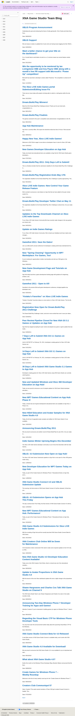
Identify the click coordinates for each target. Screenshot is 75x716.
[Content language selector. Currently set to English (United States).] (8, 709)
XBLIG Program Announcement (37, 27)
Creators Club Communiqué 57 (37, 685)
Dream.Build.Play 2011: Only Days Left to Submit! (45, 162)
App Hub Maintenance (32, 126)
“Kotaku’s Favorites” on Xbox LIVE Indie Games (45, 296)
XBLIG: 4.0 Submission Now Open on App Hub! (44, 454)
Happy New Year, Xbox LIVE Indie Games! (42, 139)
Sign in (71, 1)
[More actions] (71, 13)
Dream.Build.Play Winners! (35, 102)
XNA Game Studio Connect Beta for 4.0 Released (45, 634)
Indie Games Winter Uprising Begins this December (46, 441)
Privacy (32, 713)
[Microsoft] (3, 2)
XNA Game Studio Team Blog (42, 13)
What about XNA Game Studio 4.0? (38, 659)
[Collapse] (17, 12)
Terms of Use (54, 713)
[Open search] (68, 2)
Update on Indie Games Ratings (37, 229)
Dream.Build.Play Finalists (34, 115)
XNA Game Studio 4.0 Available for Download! (44, 646)
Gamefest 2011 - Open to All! (36, 283)
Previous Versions (13, 713)
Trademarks (61, 713)
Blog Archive (30, 13)
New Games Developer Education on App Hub (44, 149)
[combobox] (10, 15)
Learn (24, 13)
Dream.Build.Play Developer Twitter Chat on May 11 (46, 201)
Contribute (26, 713)
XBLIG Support (29, 40)
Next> (23, 697)
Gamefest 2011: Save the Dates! (37, 242)
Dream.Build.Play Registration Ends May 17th (44, 175)
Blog (20, 713)
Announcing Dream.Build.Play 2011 (39, 428)
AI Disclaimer (4, 713)
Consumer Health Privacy (42, 713)
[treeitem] (10, 19)
